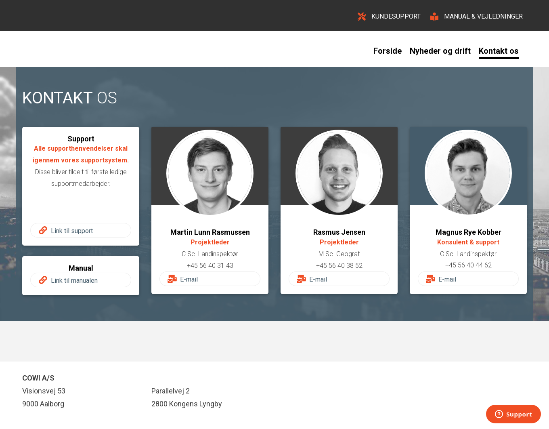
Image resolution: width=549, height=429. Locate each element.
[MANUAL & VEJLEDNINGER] (476, 15)
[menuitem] (391, 51)
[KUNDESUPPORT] (389, 15)
